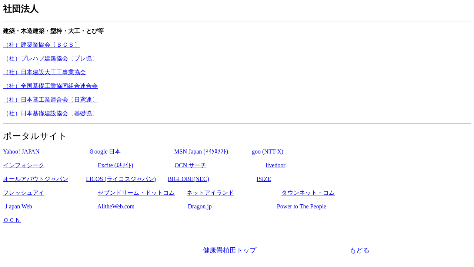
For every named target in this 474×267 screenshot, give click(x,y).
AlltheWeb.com (115, 206)
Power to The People (301, 206)
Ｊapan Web (17, 206)
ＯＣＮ (12, 220)
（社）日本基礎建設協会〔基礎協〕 (50, 113)
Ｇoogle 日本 (105, 151)
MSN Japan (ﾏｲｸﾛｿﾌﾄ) (201, 151)
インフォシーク (23, 165)
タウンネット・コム (308, 192)
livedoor (275, 165)
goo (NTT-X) (267, 151)
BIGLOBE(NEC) (188, 179)
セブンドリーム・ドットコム (136, 192)
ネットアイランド (210, 192)
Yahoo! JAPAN (21, 151)
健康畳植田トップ (229, 250)
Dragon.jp (199, 206)
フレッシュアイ (23, 192)
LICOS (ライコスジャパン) (121, 179)
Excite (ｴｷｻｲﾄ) (115, 165)
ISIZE (264, 179)
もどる (360, 250)
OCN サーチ (191, 165)
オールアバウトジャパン (35, 179)
